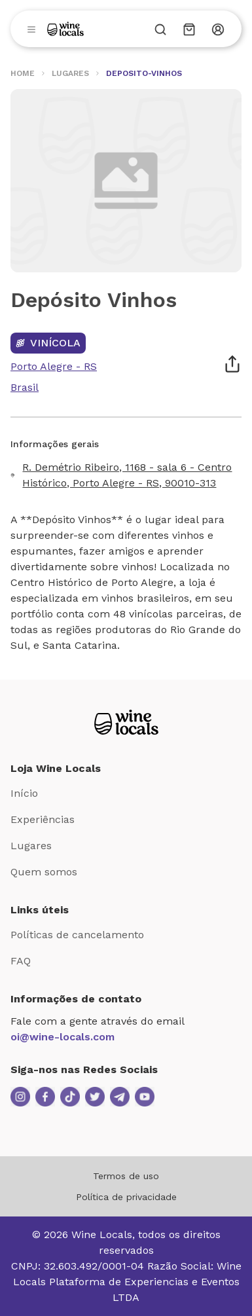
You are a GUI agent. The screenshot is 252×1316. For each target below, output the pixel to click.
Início (24, 793)
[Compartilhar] (232, 364)
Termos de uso (126, 1176)
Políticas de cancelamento (77, 934)
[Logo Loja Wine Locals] (126, 722)
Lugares (31, 845)
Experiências (42, 819)
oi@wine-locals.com (62, 1037)
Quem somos (43, 872)
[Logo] (65, 28)
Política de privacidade (126, 1197)
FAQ (20, 961)
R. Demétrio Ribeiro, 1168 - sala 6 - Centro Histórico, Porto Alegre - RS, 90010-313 (127, 475)
